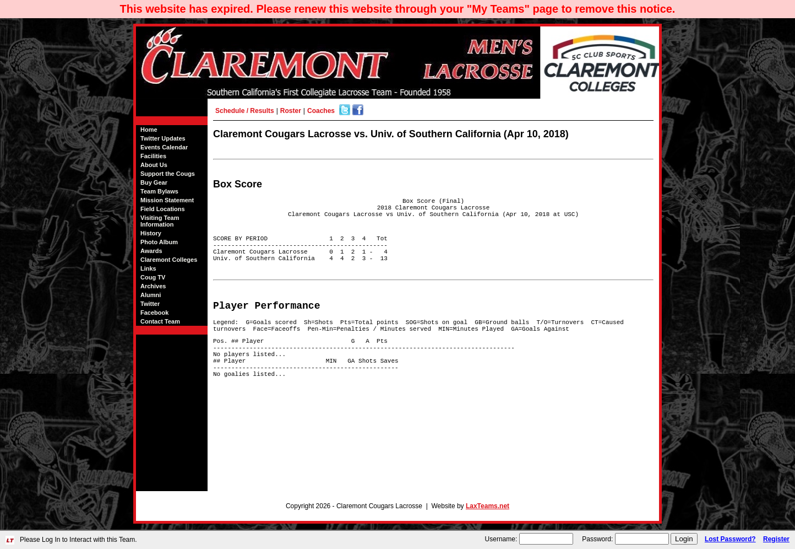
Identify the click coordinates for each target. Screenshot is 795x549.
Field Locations (162, 209)
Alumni (150, 295)
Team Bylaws (159, 191)
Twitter (150, 303)
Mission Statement (167, 200)
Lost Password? (730, 539)
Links (148, 268)
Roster (290, 111)
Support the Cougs (167, 173)
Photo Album (159, 242)
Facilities (153, 156)
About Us (153, 165)
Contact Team (160, 321)
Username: (501, 539)
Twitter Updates (163, 138)
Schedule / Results (244, 111)
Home (148, 129)
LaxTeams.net (487, 506)
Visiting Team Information (159, 221)
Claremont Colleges (168, 259)
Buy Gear (153, 182)
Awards (151, 250)
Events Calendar (164, 147)
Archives (153, 286)
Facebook (154, 312)
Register (776, 539)
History (150, 233)
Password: (597, 539)
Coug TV (152, 277)
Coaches (321, 111)
